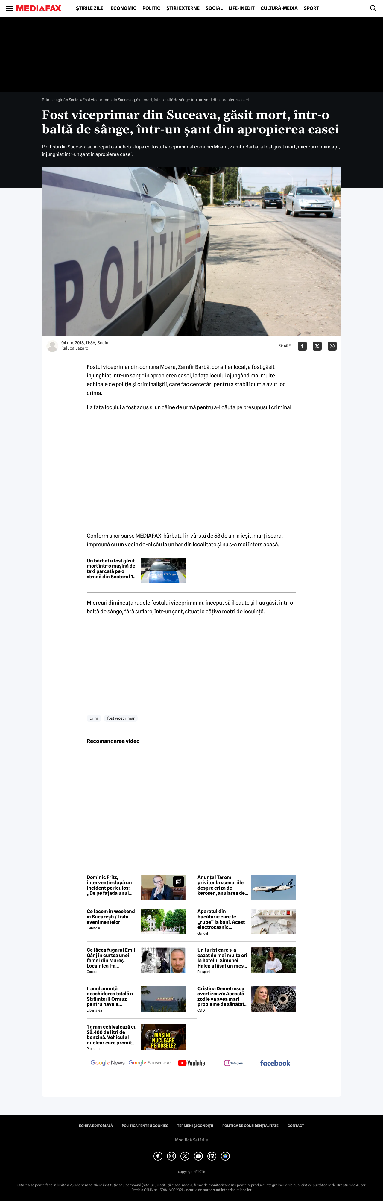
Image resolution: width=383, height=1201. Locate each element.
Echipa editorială (96, 1126)
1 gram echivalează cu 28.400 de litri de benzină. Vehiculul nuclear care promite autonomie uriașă (112, 1034)
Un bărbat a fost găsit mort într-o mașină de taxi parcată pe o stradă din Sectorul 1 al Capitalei (111, 568)
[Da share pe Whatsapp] (332, 346)
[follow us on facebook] (275, 1063)
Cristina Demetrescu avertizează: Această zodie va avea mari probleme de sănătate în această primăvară (222, 996)
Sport (311, 8)
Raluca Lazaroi (75, 348)
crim (94, 718)
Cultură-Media (279, 8)
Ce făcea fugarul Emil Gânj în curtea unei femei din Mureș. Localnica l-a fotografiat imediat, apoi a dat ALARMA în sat (111, 957)
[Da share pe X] (317, 346)
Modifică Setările (191, 1140)
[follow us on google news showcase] (150, 1063)
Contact (296, 1126)
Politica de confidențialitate (250, 1126)
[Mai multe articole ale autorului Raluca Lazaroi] (52, 346)
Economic (123, 8)
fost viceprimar (121, 718)
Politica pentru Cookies (145, 1126)
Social (214, 8)
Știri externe (183, 8)
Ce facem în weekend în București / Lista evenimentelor (111, 917)
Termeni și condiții (195, 1126)
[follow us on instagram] (233, 1063)
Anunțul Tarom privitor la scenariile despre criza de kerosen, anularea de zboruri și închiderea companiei (221, 885)
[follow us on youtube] (191, 1063)
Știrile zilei (90, 8)
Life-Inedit (242, 8)
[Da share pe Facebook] (302, 346)
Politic (151, 8)
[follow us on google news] (108, 1063)
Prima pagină (54, 99)
